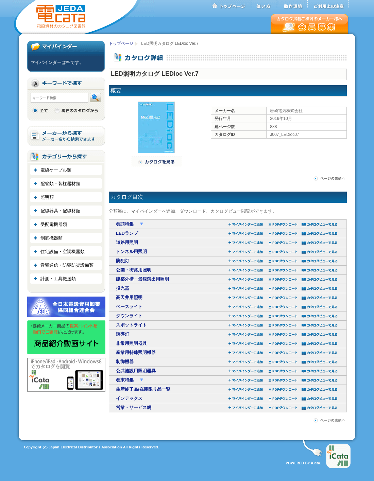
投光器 (122, 288)
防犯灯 (122, 260)
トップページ (231, 4)
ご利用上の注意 (328, 4)
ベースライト (129, 306)
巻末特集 (125, 379)
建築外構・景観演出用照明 (142, 279)
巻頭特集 (125, 224)
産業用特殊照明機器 (136, 352)
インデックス (129, 398)
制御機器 (125, 361)
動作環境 (292, 4)
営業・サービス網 (133, 407)
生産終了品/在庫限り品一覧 (143, 389)
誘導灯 (122, 334)
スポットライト (131, 324)
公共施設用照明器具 (136, 370)
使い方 (264, 4)
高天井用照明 (129, 297)
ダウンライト (129, 315)
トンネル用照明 (131, 251)
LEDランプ (127, 233)
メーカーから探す (66, 136)
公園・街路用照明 (133, 269)
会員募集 (309, 24)
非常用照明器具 (131, 343)
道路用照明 (127, 242)
